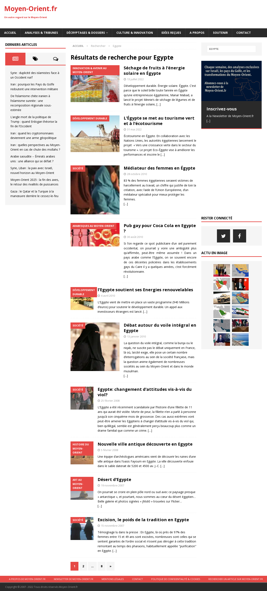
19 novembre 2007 (112, 485)
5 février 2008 (109, 450)
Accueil (10, 33)
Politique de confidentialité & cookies (175, 579)
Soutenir (220, 33)
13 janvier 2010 (136, 336)
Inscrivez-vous (222, 109)
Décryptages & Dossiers (86, 33)
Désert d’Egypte (114, 479)
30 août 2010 (135, 237)
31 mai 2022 (134, 129)
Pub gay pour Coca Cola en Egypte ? (160, 228)
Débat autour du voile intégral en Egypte (160, 327)
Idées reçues (171, 33)
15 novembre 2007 (112, 525)
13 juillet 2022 (135, 79)
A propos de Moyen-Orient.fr (27, 579)
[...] (208, 121)
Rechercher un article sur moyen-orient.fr (235, 579)
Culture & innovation (134, 33)
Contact (243, 33)
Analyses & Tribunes (41, 33)
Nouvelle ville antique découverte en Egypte (145, 444)
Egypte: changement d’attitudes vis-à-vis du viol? (145, 391)
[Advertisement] (187, 13)
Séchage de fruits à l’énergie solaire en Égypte (154, 70)
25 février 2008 (110, 400)
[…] (158, 104)
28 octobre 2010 (137, 174)
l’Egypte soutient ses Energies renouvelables (145, 289)
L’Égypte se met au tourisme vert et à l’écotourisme (159, 120)
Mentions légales (113, 579)
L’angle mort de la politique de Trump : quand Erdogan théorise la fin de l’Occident (33, 121)
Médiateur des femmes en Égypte (159, 168)
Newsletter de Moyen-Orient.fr (73, 579)
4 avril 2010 (108, 295)
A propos (197, 33)
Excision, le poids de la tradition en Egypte (143, 519)
